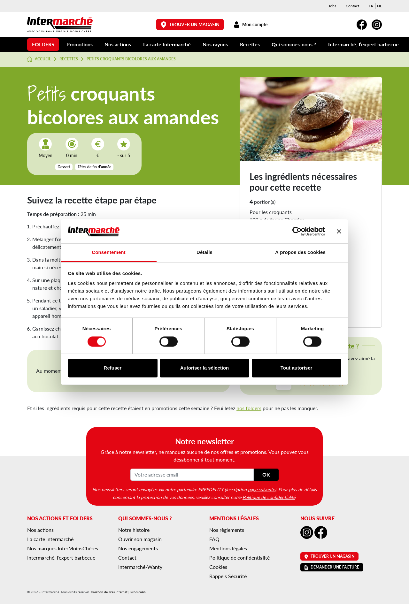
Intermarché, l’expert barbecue (363, 44)
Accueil (39, 59)
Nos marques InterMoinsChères (62, 548)
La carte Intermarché (167, 44)
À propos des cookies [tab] (300, 252)
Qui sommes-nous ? (294, 44)
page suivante (261, 489)
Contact (352, 6)
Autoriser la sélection (204, 368)
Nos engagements (138, 548)
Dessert (64, 167)
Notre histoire (134, 529)
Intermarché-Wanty (140, 566)
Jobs (332, 6)
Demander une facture (332, 567)
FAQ (214, 539)
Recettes (250, 44)
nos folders (248, 408)
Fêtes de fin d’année (94, 167)
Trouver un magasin (190, 24)
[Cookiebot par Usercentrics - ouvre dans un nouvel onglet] (297, 231)
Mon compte (250, 24)
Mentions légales (228, 548)
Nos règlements (226, 529)
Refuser (113, 368)
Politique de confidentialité (269, 497)
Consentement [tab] (108, 252)
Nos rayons (215, 44)
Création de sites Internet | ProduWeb (118, 591)
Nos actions (117, 44)
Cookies (218, 566)
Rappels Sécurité (228, 576)
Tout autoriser (297, 368)
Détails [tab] (204, 252)
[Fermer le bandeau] (339, 231)
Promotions (79, 44)
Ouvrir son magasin (140, 539)
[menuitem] (371, 6)
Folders (43, 44)
